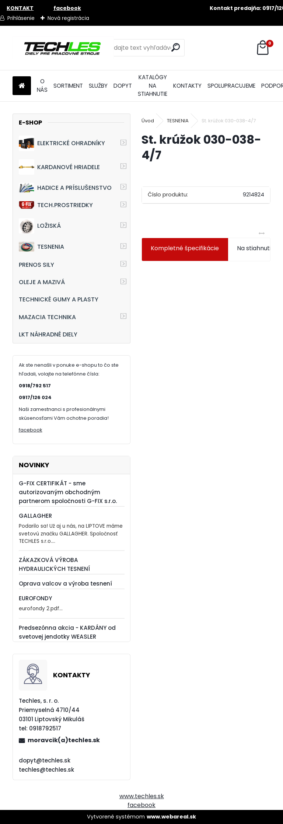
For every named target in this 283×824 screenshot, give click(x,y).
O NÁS (42, 85)
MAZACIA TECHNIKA (47, 317)
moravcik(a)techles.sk (64, 740)
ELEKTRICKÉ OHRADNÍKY (62, 143)
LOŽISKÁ (40, 226)
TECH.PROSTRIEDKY (56, 205)
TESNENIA (41, 247)
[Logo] (63, 47)
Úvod (148, 120)
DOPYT (122, 86)
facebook (30, 429)
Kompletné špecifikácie (185, 248)
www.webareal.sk (171, 816)
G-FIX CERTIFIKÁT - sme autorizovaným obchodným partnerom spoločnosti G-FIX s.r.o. (68, 492)
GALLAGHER (35, 516)
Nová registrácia (68, 18)
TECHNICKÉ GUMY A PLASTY (58, 299)
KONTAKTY (187, 86)
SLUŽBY (98, 86)
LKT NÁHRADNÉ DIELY (48, 334)
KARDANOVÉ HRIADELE (59, 167)
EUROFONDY (35, 598)
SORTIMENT (68, 86)
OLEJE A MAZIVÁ (42, 282)
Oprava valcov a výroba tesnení (65, 583)
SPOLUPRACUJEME (231, 86)
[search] (175, 47)
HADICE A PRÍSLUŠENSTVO (65, 187)
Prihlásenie (21, 18)
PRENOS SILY (36, 265)
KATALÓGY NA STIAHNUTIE (152, 85)
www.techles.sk (141, 796)
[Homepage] (22, 86)
